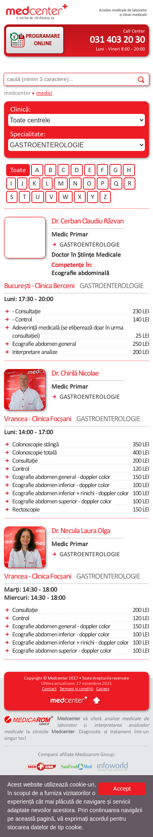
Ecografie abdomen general (44, 344)
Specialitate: (28, 134)
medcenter (17, 93)
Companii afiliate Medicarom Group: (76, 754)
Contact (49, 689)
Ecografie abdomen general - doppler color (61, 477)
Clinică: (20, 109)
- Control (22, 320)
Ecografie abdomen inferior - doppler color (60, 485)
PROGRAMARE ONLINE (43, 40)
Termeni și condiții (76, 689)
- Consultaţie (26, 311)
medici (44, 93)
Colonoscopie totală (34, 453)
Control (20, 469)
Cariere (102, 689)
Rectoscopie (26, 510)
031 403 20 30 (117, 40)
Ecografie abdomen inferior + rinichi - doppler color (70, 493)
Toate (18, 170)
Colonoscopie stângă (35, 444)
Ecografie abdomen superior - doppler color (61, 501)
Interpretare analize (34, 352)
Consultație (25, 461)
